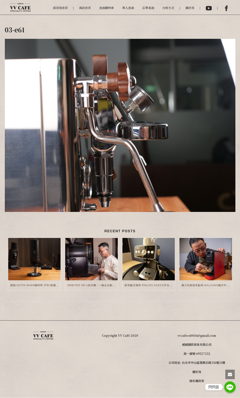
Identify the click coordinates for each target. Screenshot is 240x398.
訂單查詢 (148, 8)
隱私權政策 (196, 381)
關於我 (190, 8)
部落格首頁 (60, 8)
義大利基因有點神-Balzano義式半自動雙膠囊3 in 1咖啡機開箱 (207, 285)
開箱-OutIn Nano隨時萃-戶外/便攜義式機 (35, 285)
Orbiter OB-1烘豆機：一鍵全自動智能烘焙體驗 (92, 285)
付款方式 (168, 8)
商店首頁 (85, 8)
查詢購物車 (106, 8)
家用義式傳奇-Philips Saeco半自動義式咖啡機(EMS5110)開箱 (150, 285)
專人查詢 (128, 8)
